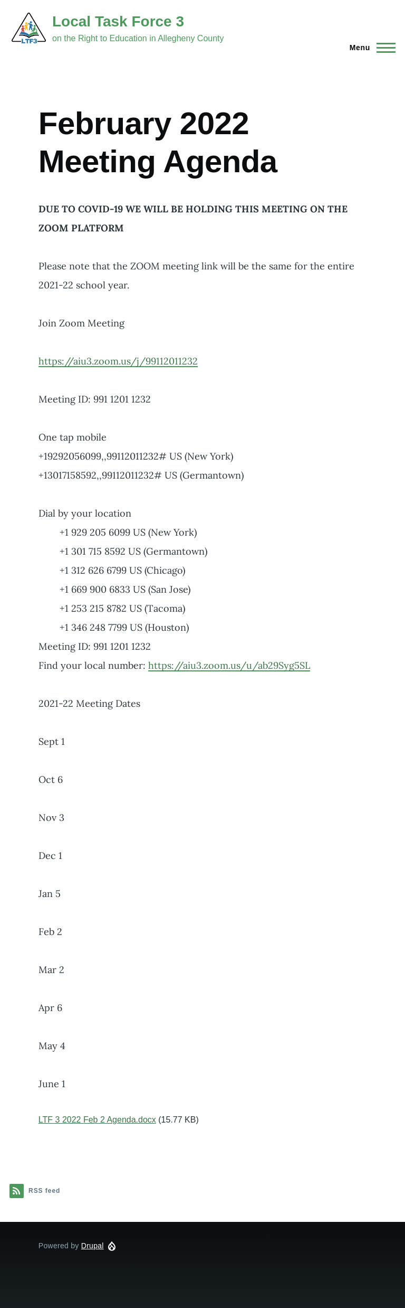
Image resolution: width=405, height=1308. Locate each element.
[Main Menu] (369, 47)
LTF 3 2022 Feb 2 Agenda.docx (97, 1119)
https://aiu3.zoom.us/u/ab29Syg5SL (229, 665)
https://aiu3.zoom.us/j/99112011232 (118, 361)
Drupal (92, 1245)
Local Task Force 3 (118, 21)
